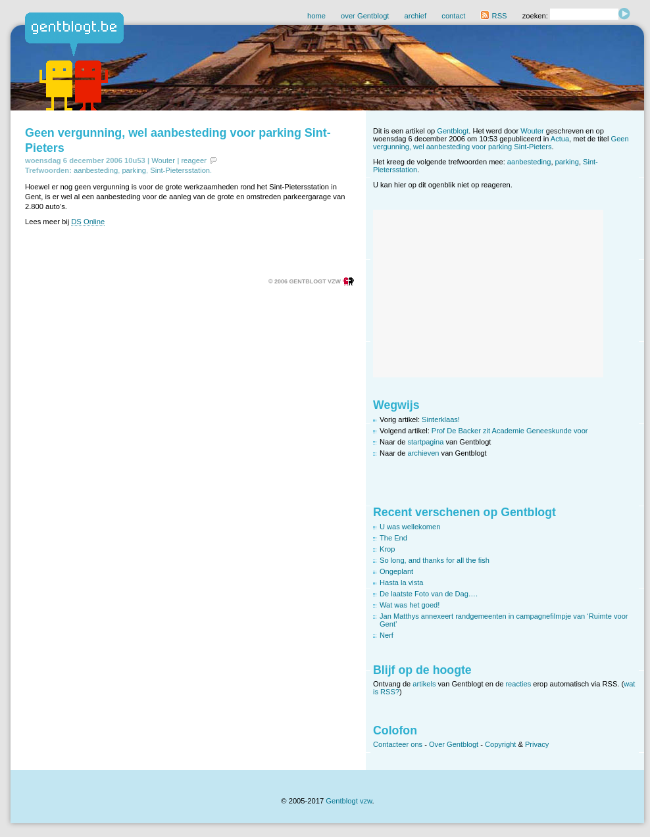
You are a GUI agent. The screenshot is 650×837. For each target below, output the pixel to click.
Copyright (500, 744)
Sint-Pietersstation (180, 170)
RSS (493, 16)
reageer (194, 160)
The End (393, 538)
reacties (518, 684)
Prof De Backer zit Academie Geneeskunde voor (510, 431)
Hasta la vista (402, 582)
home (316, 16)
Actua (560, 139)
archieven (423, 453)
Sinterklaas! (441, 419)
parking (134, 170)
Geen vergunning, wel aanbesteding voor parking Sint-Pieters (501, 143)
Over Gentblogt (453, 744)
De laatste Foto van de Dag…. (429, 594)
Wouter (163, 160)
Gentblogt (452, 131)
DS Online (88, 222)
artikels (424, 684)
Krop (387, 549)
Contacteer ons (397, 744)
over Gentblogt (365, 16)
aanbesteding (96, 170)
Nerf (386, 635)
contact (453, 16)
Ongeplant (396, 571)
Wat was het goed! (409, 605)
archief (416, 16)
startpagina (426, 442)
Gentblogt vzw (349, 801)
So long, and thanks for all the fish (434, 560)
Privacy (537, 744)
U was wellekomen (410, 527)
